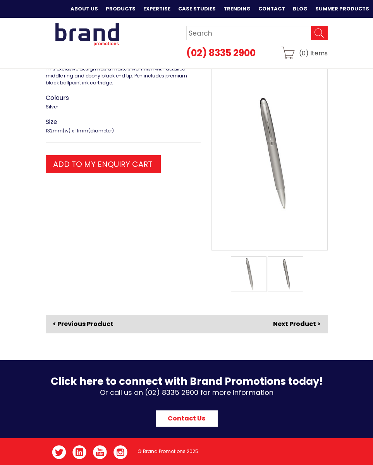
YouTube (100, 452)
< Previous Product (83, 324)
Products (121, 8)
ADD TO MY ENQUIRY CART (102, 164)
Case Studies (197, 8)
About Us (84, 8)
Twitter (59, 452)
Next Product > (297, 323)
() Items (313, 53)
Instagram (120, 452)
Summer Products (342, 8)
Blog (300, 8)
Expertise (156, 8)
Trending (237, 8)
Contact (271, 8)
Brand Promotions (87, 34)
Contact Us (186, 418)
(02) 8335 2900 (221, 52)
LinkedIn (79, 452)
